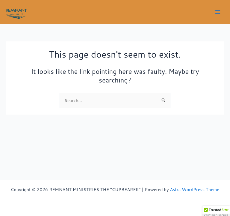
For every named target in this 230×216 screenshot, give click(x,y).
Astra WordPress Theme (194, 189)
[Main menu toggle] (217, 12)
